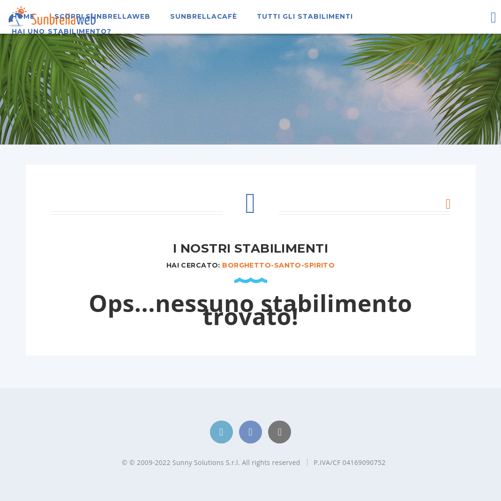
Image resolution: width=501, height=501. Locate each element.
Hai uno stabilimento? (62, 31)
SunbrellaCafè (204, 16)
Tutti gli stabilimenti (305, 16)
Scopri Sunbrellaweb (102, 16)
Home (23, 16)
